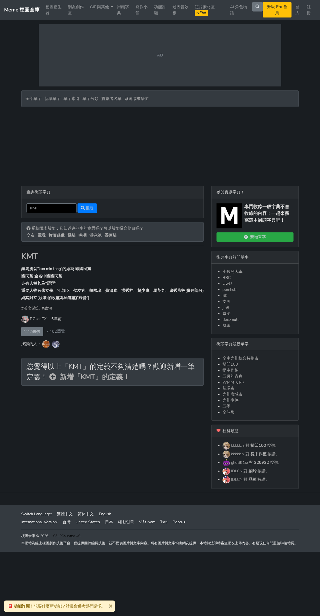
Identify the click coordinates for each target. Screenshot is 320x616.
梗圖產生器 (54, 10)
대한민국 (126, 522)
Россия (179, 522)
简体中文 (86, 514)
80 (225, 295)
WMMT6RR (233, 382)
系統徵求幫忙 (136, 98)
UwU (227, 283)
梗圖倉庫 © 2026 (34, 536)
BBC (226, 277)
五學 (226, 406)
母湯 (226, 313)
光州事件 (230, 400)
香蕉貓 (110, 235)
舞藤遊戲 (56, 235)
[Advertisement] (160, 144)
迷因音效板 (180, 10)
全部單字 (34, 98)
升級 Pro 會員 (277, 9)
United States (88, 522)
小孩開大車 (232, 271)
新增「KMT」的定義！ (89, 377)
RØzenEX (38, 319)
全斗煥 (228, 412)
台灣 (66, 522)
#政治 (47, 308)
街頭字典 (123, 10)
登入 (298, 10)
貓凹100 (230, 364)
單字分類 (90, 98)
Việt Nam (147, 522)
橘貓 (72, 235)
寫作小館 (142, 10)
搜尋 (87, 208)
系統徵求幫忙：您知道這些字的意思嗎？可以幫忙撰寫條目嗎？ (85, 228)
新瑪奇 (228, 388)
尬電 (226, 325)
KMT (29, 256)
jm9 (225, 307)
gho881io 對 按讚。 (252, 463)
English (105, 514)
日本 (109, 522)
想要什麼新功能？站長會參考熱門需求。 (57, 606)
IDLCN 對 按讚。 (246, 471)
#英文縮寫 (30, 308)
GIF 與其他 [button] (100, 7)
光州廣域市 (232, 394)
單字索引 (72, 98)
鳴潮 (82, 235)
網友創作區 (76, 10)
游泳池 (96, 235)
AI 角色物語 (238, 10)
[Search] (51, 208)
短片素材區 (205, 10)
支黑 (226, 301)
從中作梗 (230, 370)
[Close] (110, 606)
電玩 (42, 235)
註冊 (309, 10)
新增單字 (52, 98)
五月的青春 (232, 376)
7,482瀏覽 (55, 331)
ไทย (164, 522)
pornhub (229, 289)
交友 (30, 235)
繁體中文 (65, 514)
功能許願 (160, 10)
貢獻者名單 (112, 98)
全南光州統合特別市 (240, 358)
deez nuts (231, 319)
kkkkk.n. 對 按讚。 (250, 446)
